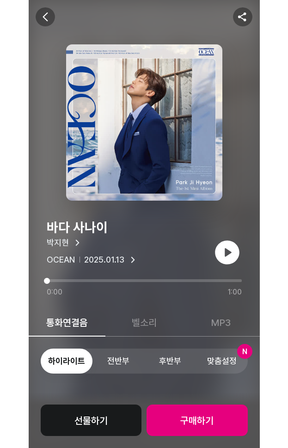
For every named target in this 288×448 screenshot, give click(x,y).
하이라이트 (66, 361)
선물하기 (91, 420)
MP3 (221, 322)
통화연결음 (67, 322)
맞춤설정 (227, 357)
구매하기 (197, 420)
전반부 (118, 361)
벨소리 (144, 322)
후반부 (170, 361)
